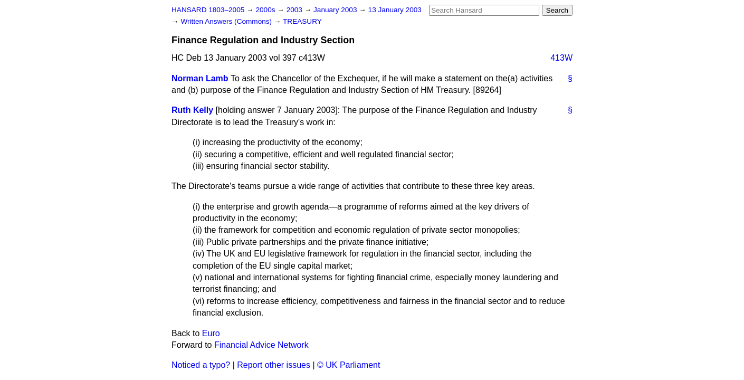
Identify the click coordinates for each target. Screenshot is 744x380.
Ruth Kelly (192, 110)
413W (561, 57)
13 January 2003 (395, 10)
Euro (211, 333)
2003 (295, 10)
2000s (266, 10)
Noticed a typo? (200, 364)
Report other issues (273, 364)
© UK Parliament (348, 364)
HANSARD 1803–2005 (207, 10)
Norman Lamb (199, 78)
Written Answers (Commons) (227, 21)
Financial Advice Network (261, 344)
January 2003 (336, 10)
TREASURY (302, 21)
